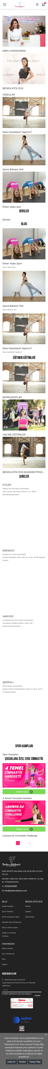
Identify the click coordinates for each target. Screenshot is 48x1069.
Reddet (22, 1062)
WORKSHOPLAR (12, 397)
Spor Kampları (24, 746)
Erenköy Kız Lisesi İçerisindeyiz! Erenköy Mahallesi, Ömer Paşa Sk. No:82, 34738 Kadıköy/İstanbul (24, 557)
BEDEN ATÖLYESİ (13, 88)
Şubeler (24, 476)
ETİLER (7, 484)
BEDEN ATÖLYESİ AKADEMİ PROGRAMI (24, 472)
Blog (24, 224)
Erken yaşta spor (12, 206)
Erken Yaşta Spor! (12, 263)
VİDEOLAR (9, 94)
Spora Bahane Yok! (13, 169)
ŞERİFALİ (8, 682)
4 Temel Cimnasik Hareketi (17, 798)
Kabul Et (11, 1062)
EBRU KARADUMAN (14, 50)
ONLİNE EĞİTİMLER (14, 434)
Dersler (24, 211)
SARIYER (8, 616)
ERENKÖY (9, 550)
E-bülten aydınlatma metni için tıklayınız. (17, 994)
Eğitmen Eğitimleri (24, 358)
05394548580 (10, 886)
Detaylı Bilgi (35, 1062)
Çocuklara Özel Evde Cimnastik (24, 759)
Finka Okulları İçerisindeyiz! (13, 686)
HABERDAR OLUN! (9, 973)
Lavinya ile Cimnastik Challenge (20, 835)
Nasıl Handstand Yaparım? (17, 132)
